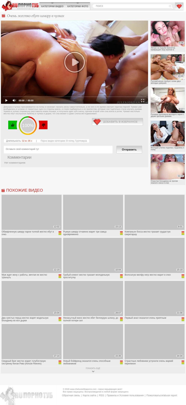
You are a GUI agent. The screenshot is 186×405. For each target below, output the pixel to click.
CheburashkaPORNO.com (20, 5)
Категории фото (77, 6)
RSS (101, 395)
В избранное (179, 8)
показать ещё (93, 368)
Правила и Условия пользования (125, 395)
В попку (70, 141)
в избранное (117, 122)
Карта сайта (89, 395)
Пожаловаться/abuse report (161, 395)
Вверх (178, 380)
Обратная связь (71, 395)
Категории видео (52, 6)
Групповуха (81, 141)
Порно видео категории (53, 141)
